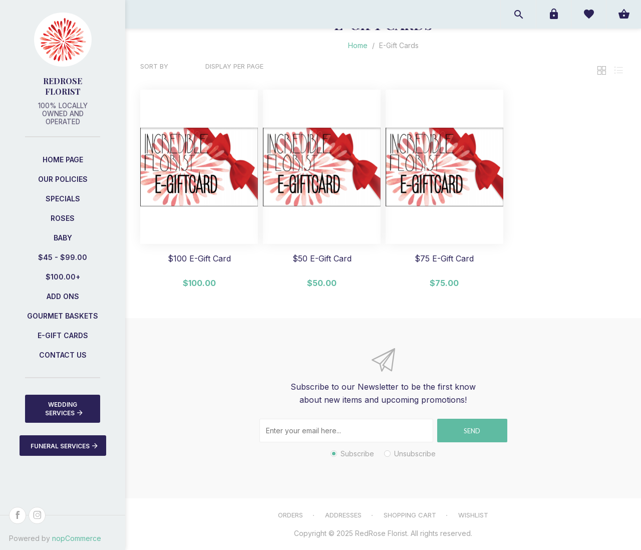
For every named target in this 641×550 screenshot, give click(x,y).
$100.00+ (63, 276)
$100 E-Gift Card (199, 258)
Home (358, 45)
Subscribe (357, 453)
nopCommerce (76, 538)
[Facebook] (17, 515)
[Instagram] (37, 515)
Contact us (63, 355)
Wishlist (473, 515)
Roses (63, 218)
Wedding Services (64, 409)
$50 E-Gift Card (322, 258)
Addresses (343, 515)
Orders (290, 515)
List (618, 70)
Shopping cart (410, 515)
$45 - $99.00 (62, 257)
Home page (63, 159)
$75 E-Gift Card (444, 258)
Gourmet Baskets (62, 316)
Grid (601, 70)
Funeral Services (64, 446)
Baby (63, 237)
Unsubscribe (415, 453)
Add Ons (63, 296)
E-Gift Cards (63, 335)
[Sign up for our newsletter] (346, 430)
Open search (518, 14)
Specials (63, 198)
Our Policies (63, 179)
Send (472, 431)
